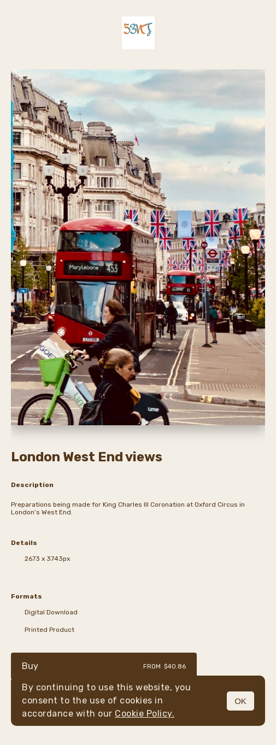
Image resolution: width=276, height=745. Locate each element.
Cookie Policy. (144, 713)
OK (240, 701)
